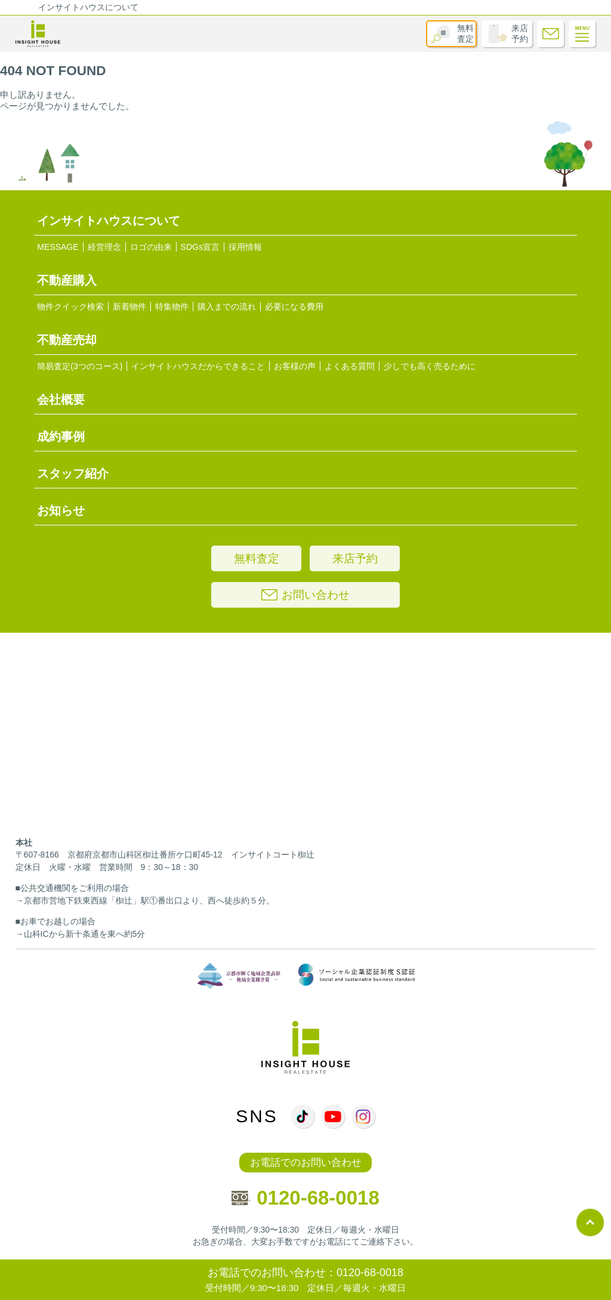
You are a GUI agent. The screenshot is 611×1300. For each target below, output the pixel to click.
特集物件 (172, 306)
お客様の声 (295, 366)
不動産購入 (67, 280)
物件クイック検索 (70, 306)
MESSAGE (57, 247)
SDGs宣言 (200, 247)
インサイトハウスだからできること (198, 366)
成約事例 (61, 436)
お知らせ (61, 510)
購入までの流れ (227, 306)
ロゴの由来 (151, 247)
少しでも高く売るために (430, 366)
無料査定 (465, 33)
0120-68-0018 (305, 1198)
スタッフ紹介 (73, 473)
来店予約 (519, 33)
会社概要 (61, 399)
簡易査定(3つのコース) (79, 366)
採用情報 (245, 247)
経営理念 (104, 247)
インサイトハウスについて (88, 7)
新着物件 (129, 306)
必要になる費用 (294, 306)
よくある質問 (350, 366)
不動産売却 (67, 339)
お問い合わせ (305, 595)
